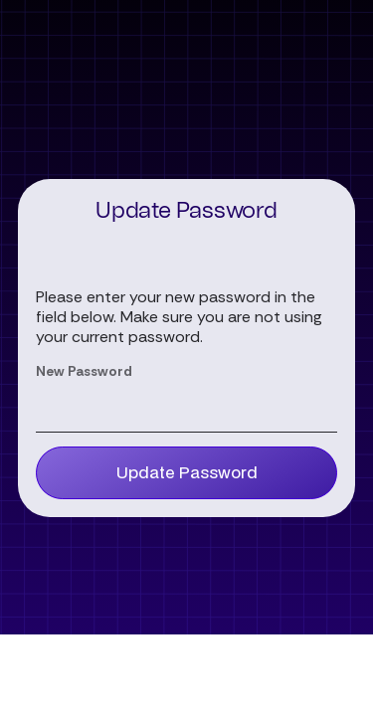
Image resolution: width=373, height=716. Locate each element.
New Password (84, 371)
